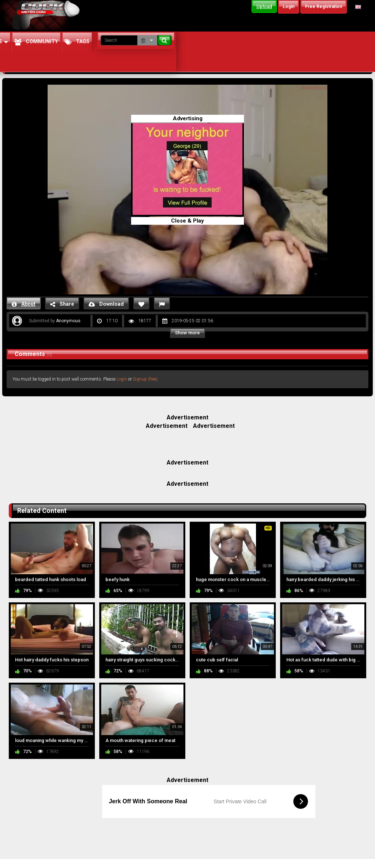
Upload (264, 6)
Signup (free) (145, 379)
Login (121, 379)
